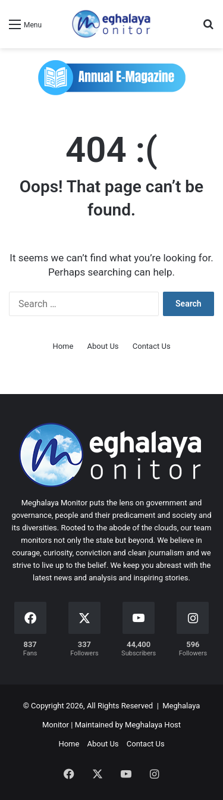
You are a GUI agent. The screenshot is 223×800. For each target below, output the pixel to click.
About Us (103, 346)
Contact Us (152, 346)
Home (62, 346)
